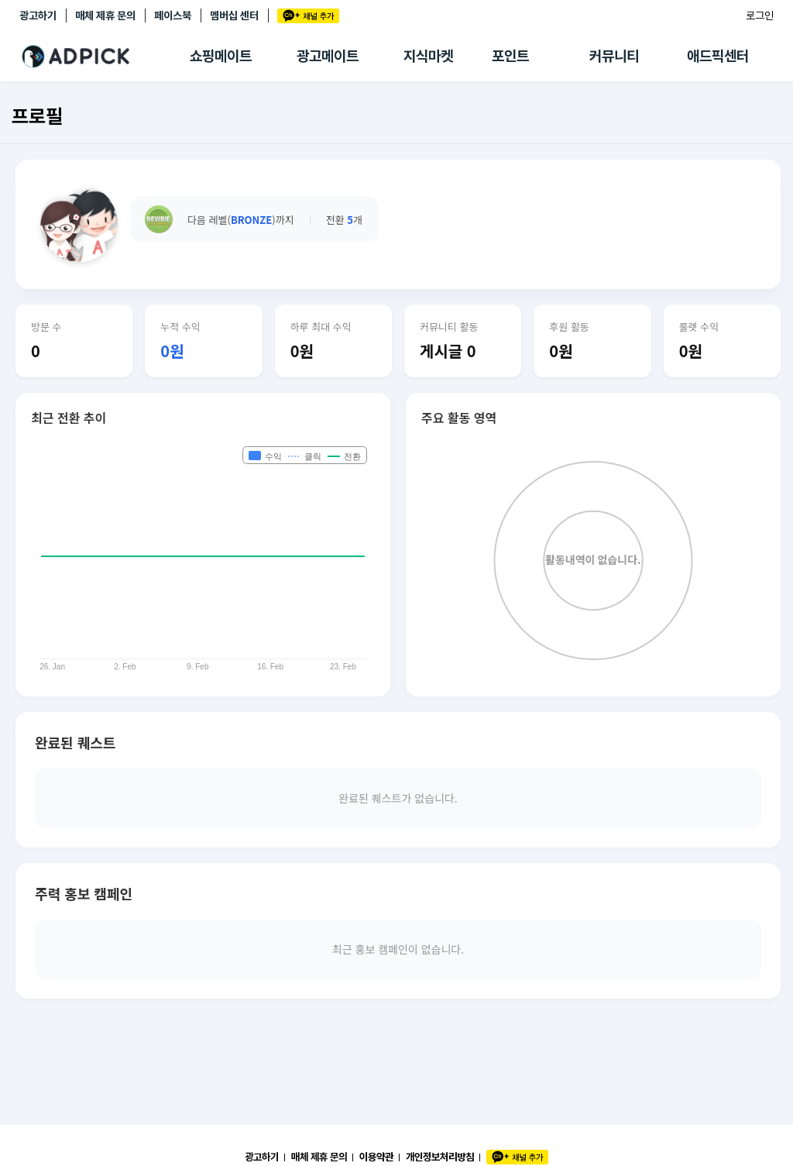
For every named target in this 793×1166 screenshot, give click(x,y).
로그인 (760, 15)
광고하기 (38, 15)
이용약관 (376, 1157)
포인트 (510, 56)
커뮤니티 (614, 56)
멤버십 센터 (234, 15)
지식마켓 (428, 56)
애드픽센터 (718, 56)
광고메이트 (328, 56)
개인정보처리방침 (440, 1157)
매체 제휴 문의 (105, 15)
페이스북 (172, 15)
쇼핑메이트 (221, 56)
